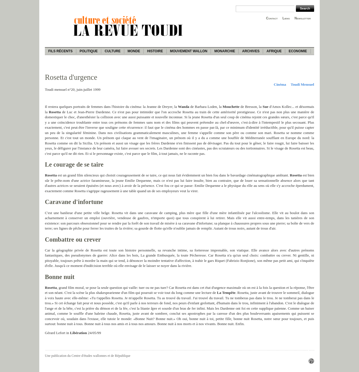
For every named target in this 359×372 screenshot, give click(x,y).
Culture (112, 51)
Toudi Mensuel (302, 84)
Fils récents (60, 51)
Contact (272, 18)
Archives (250, 51)
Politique (89, 51)
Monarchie (224, 51)
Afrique (274, 51)
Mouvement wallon (188, 51)
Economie (298, 51)
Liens (286, 18)
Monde (134, 51)
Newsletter (302, 18)
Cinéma (280, 84)
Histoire (155, 51)
